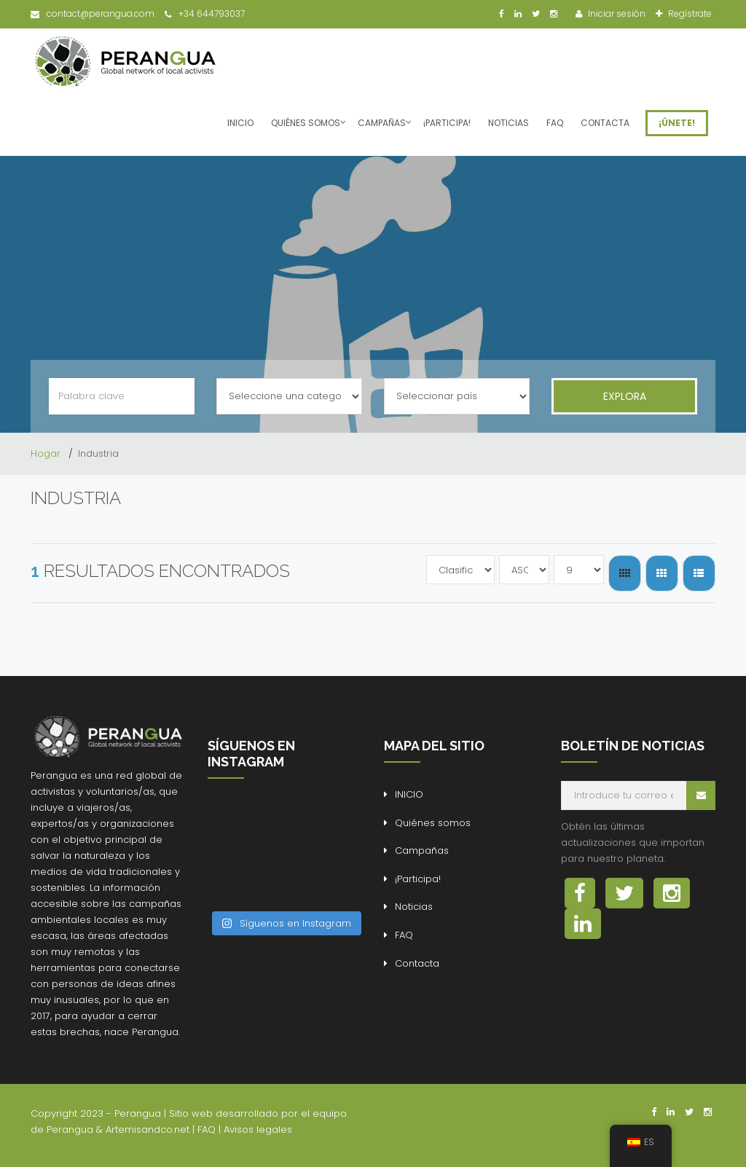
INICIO (240, 123)
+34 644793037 (205, 13)
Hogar (47, 453)
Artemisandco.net (147, 1129)
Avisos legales (258, 1129)
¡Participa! (447, 123)
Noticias (508, 123)
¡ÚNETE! (677, 123)
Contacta (605, 123)
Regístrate (689, 13)
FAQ (554, 123)
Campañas (382, 123)
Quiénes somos (305, 123)
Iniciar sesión (615, 13)
